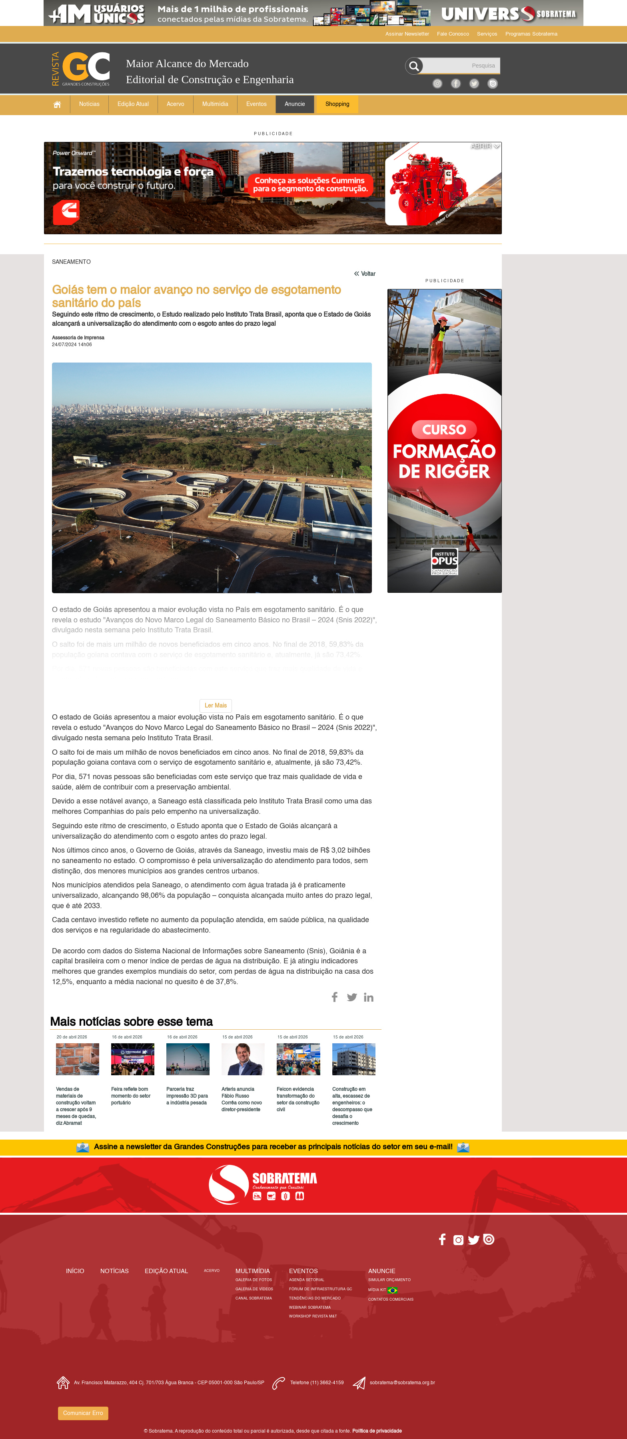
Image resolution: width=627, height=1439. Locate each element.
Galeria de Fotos (254, 1280)
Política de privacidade (377, 1431)
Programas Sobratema (531, 34)
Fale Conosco (453, 34)
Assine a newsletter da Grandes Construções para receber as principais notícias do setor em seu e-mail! (273, 1147)
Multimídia (215, 104)
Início (75, 1271)
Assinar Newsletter (407, 34)
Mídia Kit (377, 1290)
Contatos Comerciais (390, 1299)
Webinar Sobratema (310, 1307)
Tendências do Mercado (315, 1298)
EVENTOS (303, 1271)
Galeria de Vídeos (254, 1289)
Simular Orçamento (389, 1280)
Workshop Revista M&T (313, 1316)
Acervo (175, 104)
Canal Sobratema (254, 1298)
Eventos (256, 104)
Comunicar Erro (83, 1413)
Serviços (487, 34)
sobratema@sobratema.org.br (402, 1383)
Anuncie (295, 104)
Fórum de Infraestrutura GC (320, 1289)
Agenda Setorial (306, 1280)
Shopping (337, 104)
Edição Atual (133, 104)
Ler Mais (216, 706)
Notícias (89, 104)
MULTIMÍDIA (253, 1271)
